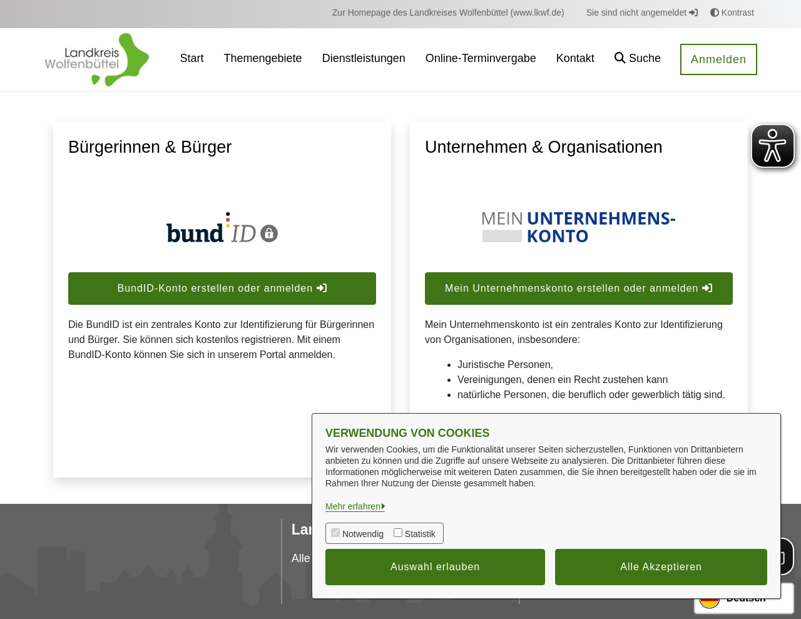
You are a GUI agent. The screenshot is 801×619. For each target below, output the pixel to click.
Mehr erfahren (352, 506)
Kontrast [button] (732, 13)
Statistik (420, 534)
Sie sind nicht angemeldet (642, 13)
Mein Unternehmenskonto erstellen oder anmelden (579, 288)
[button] (638, 59)
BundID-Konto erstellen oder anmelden (222, 288)
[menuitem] (448, 13)
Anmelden (719, 59)
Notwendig (363, 534)
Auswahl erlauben (435, 566)
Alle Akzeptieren (661, 566)
